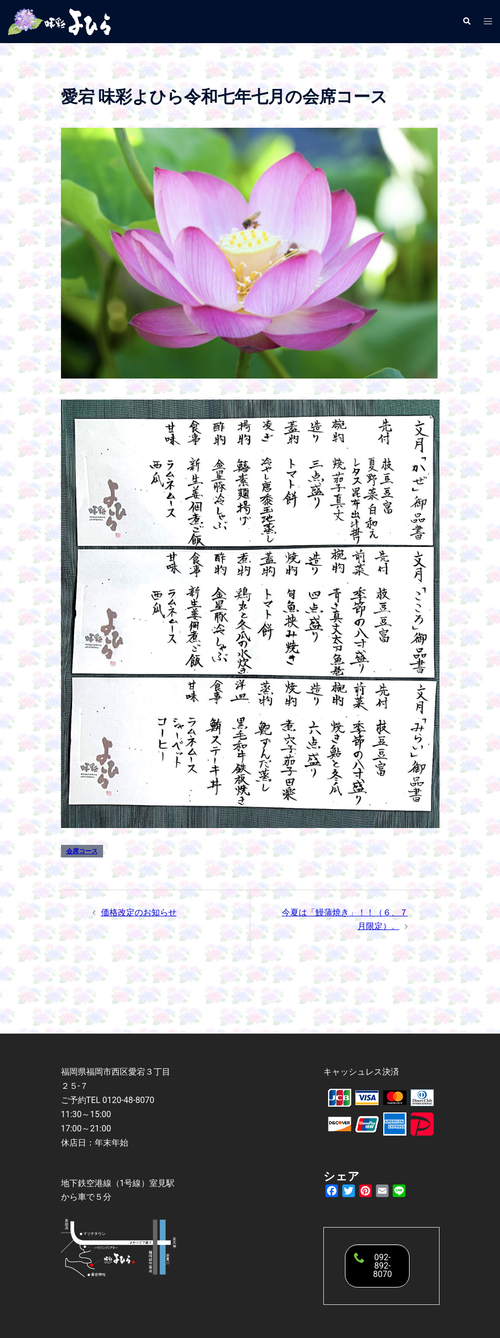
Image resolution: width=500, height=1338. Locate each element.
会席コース (82, 851)
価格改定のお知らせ (139, 912)
